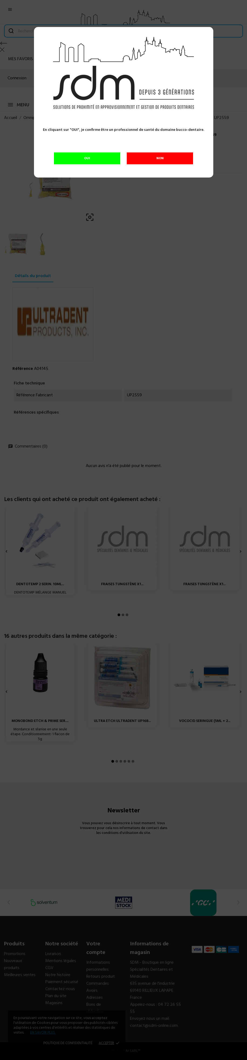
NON (160, 158)
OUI (87, 158)
